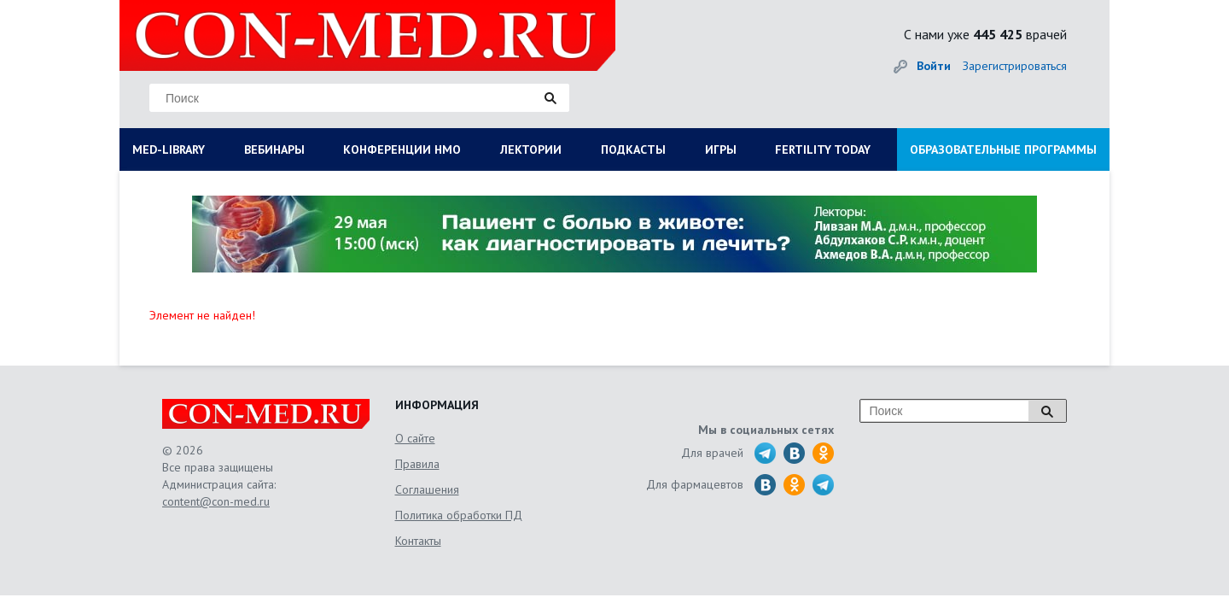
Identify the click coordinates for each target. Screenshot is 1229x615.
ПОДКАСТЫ (633, 149)
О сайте (415, 438)
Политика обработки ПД (458, 515)
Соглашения (427, 489)
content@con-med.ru (216, 501)
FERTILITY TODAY (823, 149)
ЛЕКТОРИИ (531, 149)
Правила (417, 464)
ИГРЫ (721, 149)
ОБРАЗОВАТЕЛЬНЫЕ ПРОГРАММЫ (1003, 149)
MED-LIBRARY (168, 149)
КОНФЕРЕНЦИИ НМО (402, 149)
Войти (934, 66)
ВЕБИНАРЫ (274, 149)
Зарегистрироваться (1015, 65)
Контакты (418, 540)
